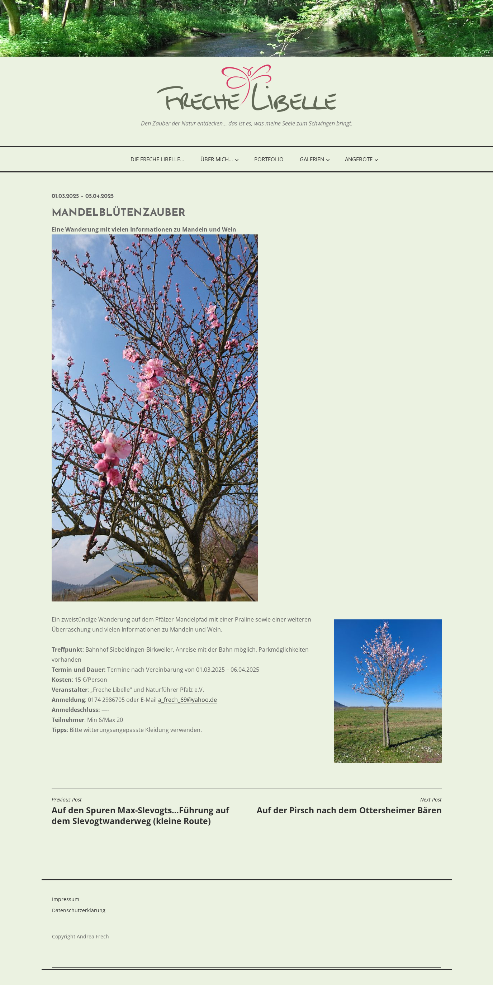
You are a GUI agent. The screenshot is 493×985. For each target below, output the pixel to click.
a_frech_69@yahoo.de (187, 700)
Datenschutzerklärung (78, 910)
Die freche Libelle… (157, 159)
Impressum (65, 899)
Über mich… (216, 159)
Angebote (359, 159)
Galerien (312, 159)
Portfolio (269, 159)
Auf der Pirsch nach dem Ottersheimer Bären (349, 806)
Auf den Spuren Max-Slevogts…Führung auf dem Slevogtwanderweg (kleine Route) (147, 811)
